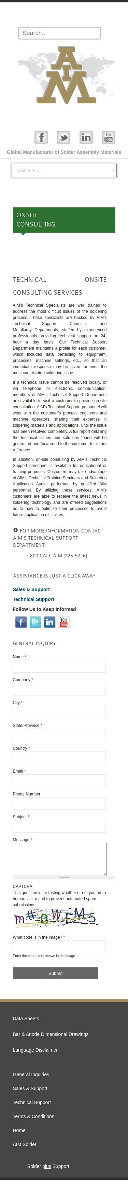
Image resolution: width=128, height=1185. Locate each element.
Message (22, 839)
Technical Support (32, 1107)
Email (19, 771)
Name (20, 657)
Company (23, 679)
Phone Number (27, 794)
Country (21, 748)
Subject (21, 817)
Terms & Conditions (33, 1121)
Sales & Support (30, 1093)
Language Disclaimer (35, 1055)
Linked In (86, 137)
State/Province (27, 725)
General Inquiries (31, 1079)
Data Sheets (26, 1023)
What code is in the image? (39, 942)
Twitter (63, 137)
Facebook (41, 137)
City (18, 702)
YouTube (108, 137)
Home (19, 1135)
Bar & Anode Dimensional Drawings (51, 1039)
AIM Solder (25, 1149)
